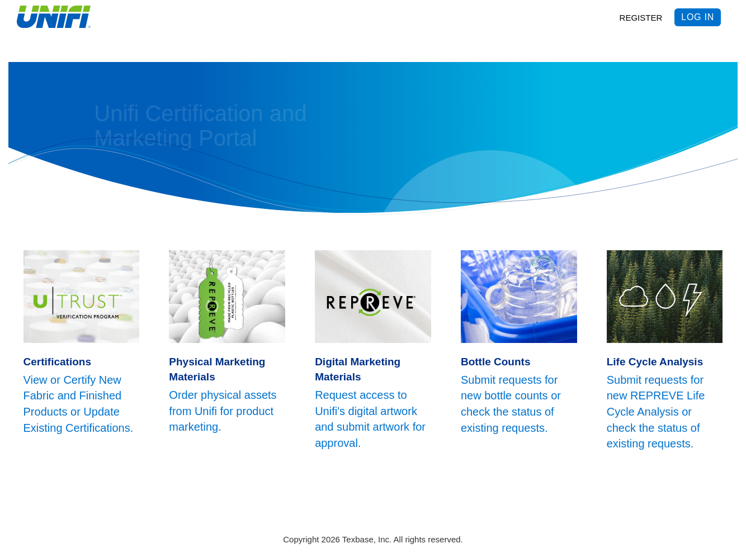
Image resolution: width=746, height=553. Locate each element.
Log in (697, 17)
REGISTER (641, 17)
